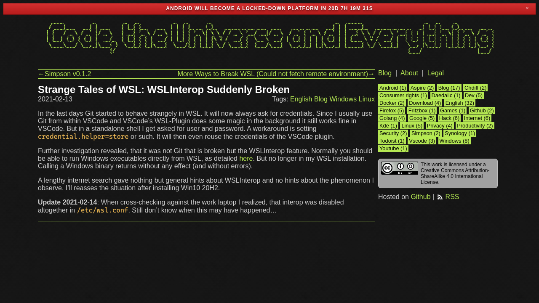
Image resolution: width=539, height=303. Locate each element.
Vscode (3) (422, 141)
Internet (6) (477, 118)
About (409, 73)
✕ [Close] (527, 8)
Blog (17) (449, 88)
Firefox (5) (391, 110)
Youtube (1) (393, 148)
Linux (367, 99)
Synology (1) (460, 133)
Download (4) (425, 103)
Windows (343, 99)
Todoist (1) (392, 141)
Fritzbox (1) (422, 110)
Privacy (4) (440, 125)
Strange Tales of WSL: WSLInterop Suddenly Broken (164, 89)
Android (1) (392, 88)
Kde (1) (388, 125)
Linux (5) (411, 125)
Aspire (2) (422, 88)
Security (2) (393, 133)
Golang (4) (392, 118)
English (301, 99)
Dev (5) (474, 95)
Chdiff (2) (475, 88)
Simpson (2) (425, 133)
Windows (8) (455, 141)
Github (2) (482, 110)
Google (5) (422, 118)
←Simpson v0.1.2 (64, 73)
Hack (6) (449, 118)
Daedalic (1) (446, 95)
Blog (321, 99)
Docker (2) (392, 103)
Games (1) (452, 110)
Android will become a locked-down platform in (246, 8)
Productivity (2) (475, 125)
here (246, 158)
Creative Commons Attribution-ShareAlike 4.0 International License (455, 176)
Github (420, 196)
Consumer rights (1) (403, 95)
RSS (447, 196)
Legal (435, 73)
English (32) (460, 103)
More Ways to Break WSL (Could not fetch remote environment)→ (276, 73)
